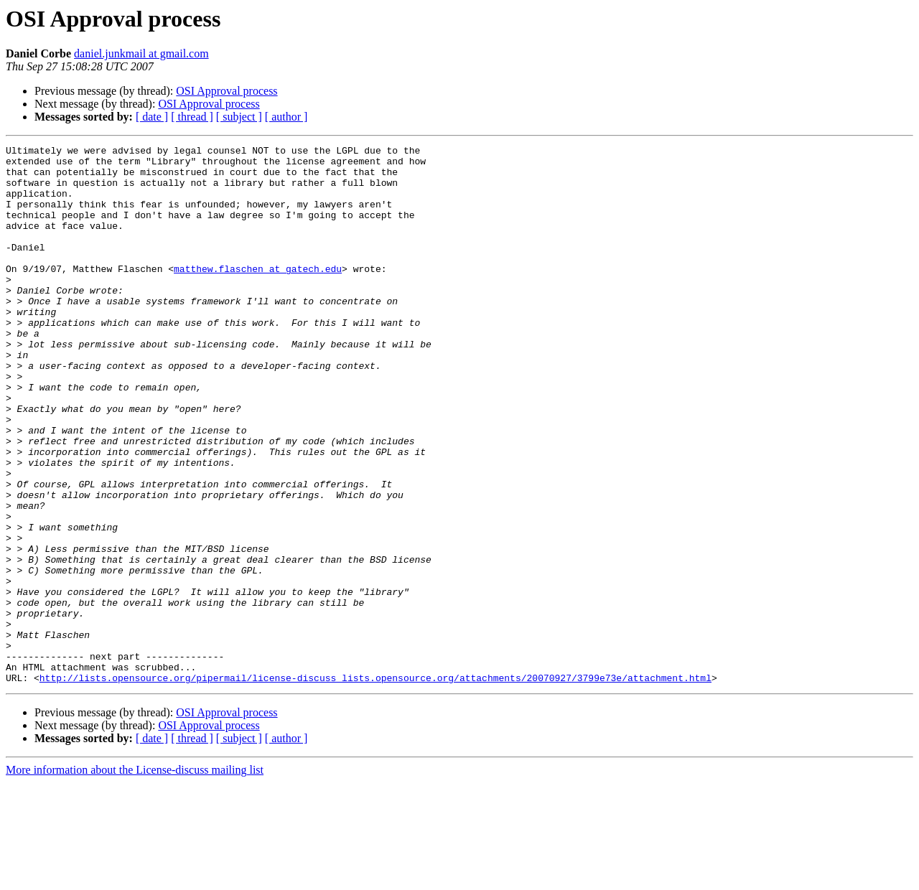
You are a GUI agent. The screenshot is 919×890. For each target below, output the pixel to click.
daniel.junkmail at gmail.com (141, 53)
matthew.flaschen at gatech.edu (258, 294)
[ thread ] (192, 117)
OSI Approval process (226, 91)
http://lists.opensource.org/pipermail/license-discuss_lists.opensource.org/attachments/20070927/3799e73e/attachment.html (375, 785)
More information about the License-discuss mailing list (134, 877)
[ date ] (152, 117)
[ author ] (286, 117)
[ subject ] (239, 117)
